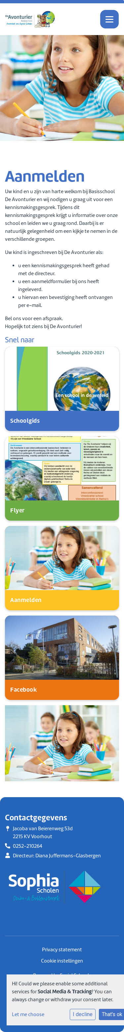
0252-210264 (27, 846)
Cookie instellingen (62, 961)
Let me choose (28, 1014)
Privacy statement (62, 949)
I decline (83, 1014)
